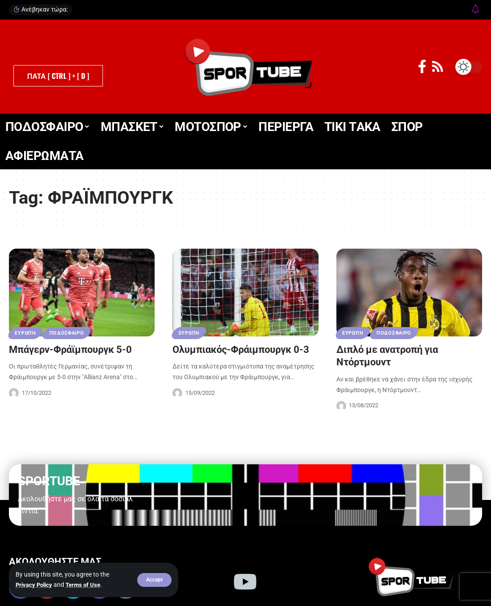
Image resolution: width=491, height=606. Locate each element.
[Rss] (437, 66)
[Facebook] (422, 66)
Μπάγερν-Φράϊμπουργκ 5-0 (70, 349)
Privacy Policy (35, 585)
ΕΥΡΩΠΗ (26, 332)
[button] (154, 580)
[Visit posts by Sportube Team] (14, 393)
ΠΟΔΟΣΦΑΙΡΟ (70, 332)
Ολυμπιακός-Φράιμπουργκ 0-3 (240, 349)
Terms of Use (87, 585)
